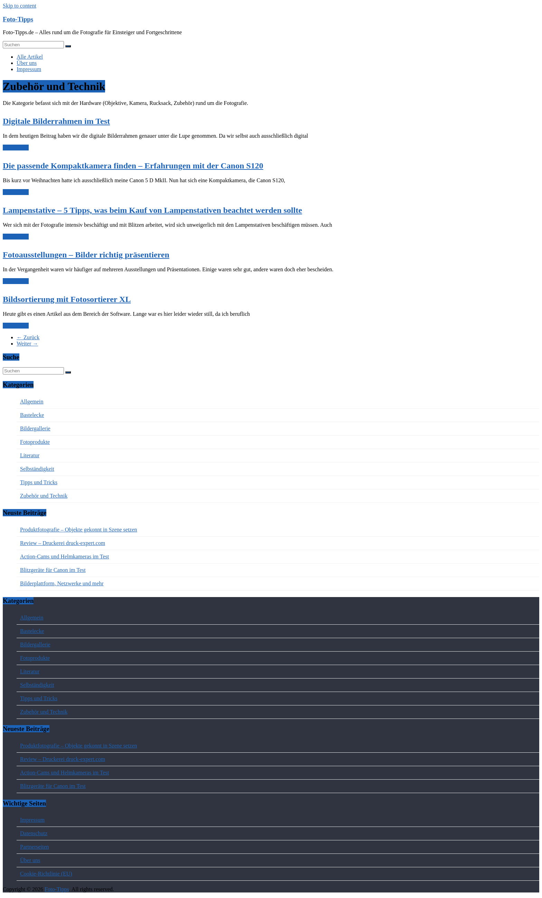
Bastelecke (32, 415)
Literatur (29, 455)
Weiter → (27, 343)
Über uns (27, 63)
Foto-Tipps (18, 19)
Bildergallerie (35, 428)
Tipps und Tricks (38, 482)
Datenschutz (33, 833)
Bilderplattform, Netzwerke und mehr (62, 583)
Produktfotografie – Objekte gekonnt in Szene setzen (78, 530)
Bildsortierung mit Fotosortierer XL (67, 299)
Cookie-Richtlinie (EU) (46, 874)
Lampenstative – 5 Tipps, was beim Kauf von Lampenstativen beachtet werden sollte (152, 210)
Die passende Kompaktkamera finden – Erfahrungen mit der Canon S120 (133, 165)
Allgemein (32, 401)
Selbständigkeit (37, 469)
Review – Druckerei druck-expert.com (62, 543)
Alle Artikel (30, 57)
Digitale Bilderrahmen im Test (56, 121)
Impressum (29, 69)
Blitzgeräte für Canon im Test (53, 570)
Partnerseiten (34, 847)
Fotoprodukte (35, 442)
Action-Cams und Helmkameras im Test (64, 556)
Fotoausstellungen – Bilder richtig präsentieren (86, 254)
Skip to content (19, 6)
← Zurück (28, 337)
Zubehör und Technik (43, 496)
